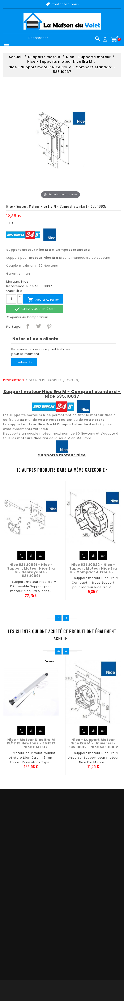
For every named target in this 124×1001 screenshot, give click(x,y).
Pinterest (49, 326)
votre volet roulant (55, 420)
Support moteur (20, 250)
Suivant (66, 618)
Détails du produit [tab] (45, 380)
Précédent (58, 618)
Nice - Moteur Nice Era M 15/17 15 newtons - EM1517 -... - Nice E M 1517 (31, 743)
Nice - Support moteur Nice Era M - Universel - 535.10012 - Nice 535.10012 (93, 743)
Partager (27, 326)
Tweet (38, 326)
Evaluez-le (24, 362)
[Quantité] (11, 299)
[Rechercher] (62, 38)
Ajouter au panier (43, 300)
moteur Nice (101, 415)
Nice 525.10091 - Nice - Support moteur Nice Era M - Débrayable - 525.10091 (31, 570)
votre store (94, 420)
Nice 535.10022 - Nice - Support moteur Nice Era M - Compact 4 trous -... (93, 568)
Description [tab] (13, 380)
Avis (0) (73, 380)
